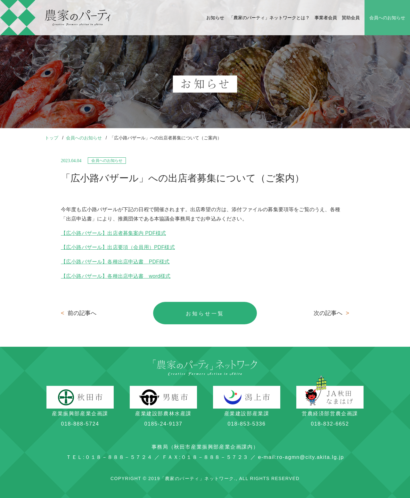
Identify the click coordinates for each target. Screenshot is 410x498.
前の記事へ (78, 313)
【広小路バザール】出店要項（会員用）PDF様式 (118, 247)
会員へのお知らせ (387, 17)
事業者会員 (326, 17)
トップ (52, 137)
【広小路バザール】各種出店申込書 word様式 (115, 276)
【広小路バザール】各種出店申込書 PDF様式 (115, 261)
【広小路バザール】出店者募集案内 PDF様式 (113, 233)
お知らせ (215, 17)
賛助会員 (351, 17)
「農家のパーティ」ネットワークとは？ (269, 17)
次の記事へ (331, 313)
